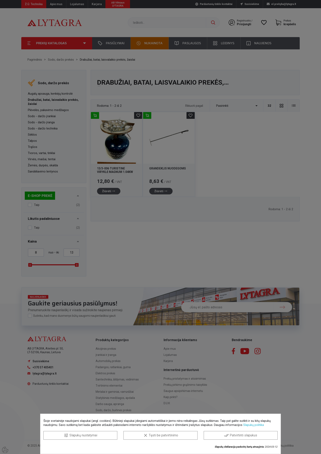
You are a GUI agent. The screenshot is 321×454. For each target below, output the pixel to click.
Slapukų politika (253, 425)
